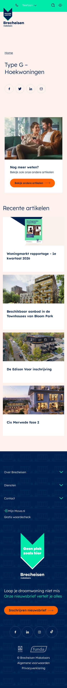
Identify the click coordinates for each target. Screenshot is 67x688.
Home (9, 53)
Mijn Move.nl (14, 511)
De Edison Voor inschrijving (29, 369)
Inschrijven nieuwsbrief (27, 610)
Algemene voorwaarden (33, 663)
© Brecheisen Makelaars (33, 657)
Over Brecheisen (15, 472)
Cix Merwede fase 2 (23, 422)
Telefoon (24, 6)
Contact (9, 498)
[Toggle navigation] (51, 5)
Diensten (10, 485)
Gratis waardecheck (17, 517)
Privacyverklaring (33, 668)
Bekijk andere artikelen (29, 183)
